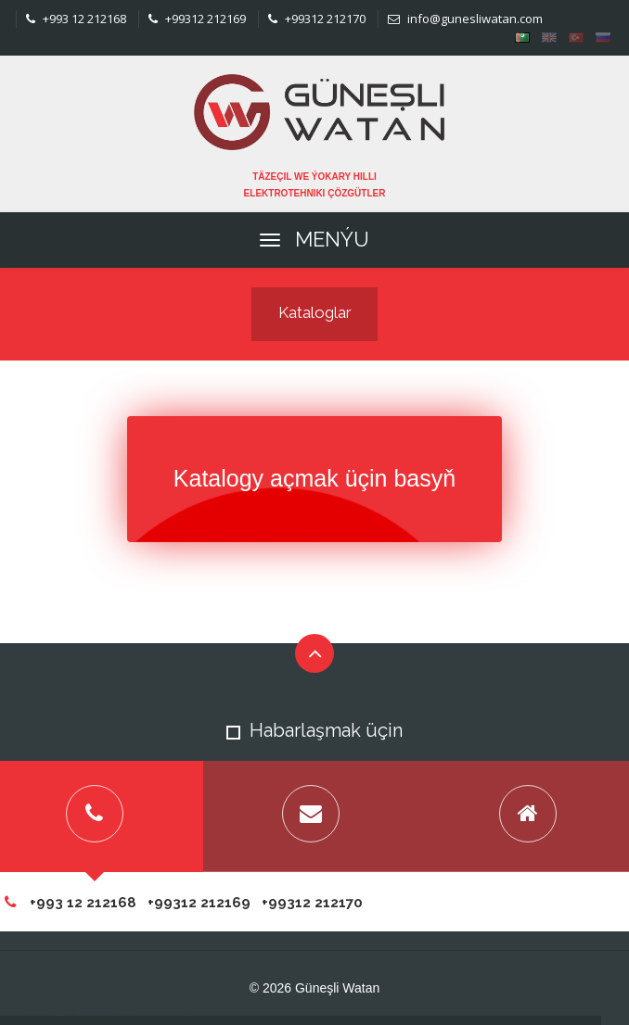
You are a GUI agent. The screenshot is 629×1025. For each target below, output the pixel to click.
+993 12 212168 (76, 18)
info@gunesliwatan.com (465, 18)
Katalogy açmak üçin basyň (314, 478)
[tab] (311, 816)
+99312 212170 (317, 18)
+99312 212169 (197, 18)
